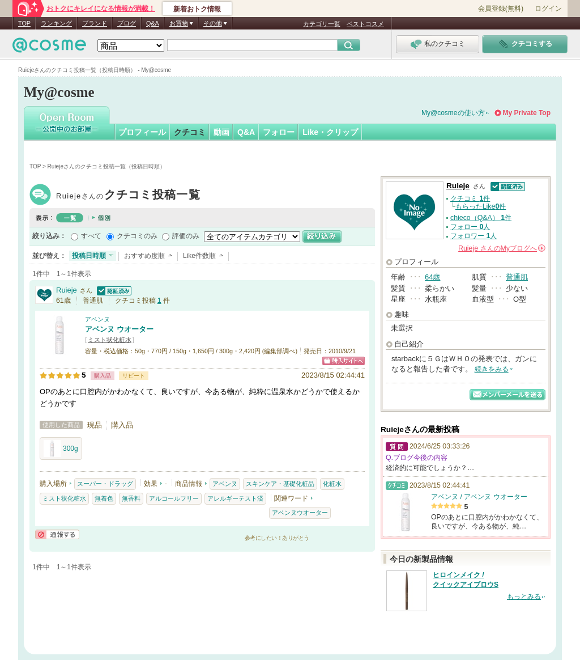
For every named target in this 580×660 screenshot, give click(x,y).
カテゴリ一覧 (321, 23)
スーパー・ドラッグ (105, 483)
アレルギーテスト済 (235, 498)
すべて (91, 236)
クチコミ (190, 132)
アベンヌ (97, 319)
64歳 (432, 277)
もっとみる (524, 596)
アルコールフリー (174, 498)
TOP (24, 23)
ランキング (56, 23)
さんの (501, 248)
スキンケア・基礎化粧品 (280, 483)
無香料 (131, 498)
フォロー (279, 132)
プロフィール (142, 132)
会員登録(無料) (500, 8)
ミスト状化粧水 (109, 339)
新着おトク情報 (197, 9)
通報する (57, 534)
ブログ (126, 23)
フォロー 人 (470, 227)
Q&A (152, 23)
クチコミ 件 (470, 198)
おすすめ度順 (144, 256)
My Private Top (527, 113)
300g (61, 448)
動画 (221, 132)
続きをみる (492, 369)
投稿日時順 (89, 256)
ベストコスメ (365, 23)
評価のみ (185, 236)
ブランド (94, 23)
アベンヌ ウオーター (119, 329)
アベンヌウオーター (300, 512)
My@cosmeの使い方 (453, 113)
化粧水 (332, 483)
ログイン (548, 8)
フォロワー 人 (473, 236)
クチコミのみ (137, 236)
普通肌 (517, 277)
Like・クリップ (330, 132)
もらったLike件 (480, 206)
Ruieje (128, 196)
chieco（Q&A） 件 (480, 218)
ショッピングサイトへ (343, 361)
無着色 (104, 498)
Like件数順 (199, 256)
